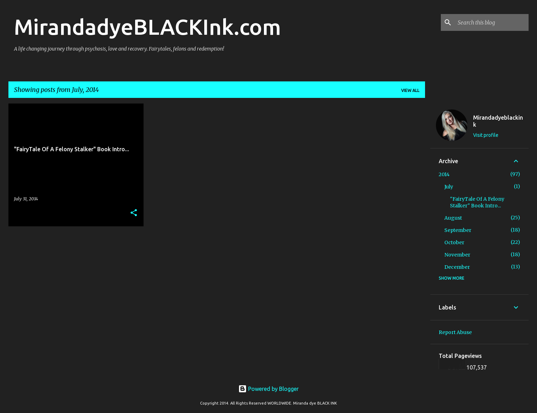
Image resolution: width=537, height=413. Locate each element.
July (448, 187)
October (454, 242)
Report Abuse (455, 332)
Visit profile (485, 135)
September (457, 230)
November (457, 255)
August (453, 218)
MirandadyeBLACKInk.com (147, 26)
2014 (444, 174)
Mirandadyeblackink (498, 121)
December (457, 267)
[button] (134, 213)
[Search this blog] (492, 22)
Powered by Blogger (268, 389)
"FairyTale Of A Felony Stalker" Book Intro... (477, 202)
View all (410, 90)
